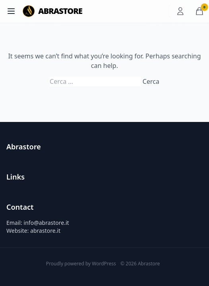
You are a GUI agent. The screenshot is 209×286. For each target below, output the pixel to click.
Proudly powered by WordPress (81, 263)
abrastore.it (45, 230)
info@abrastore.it (46, 222)
